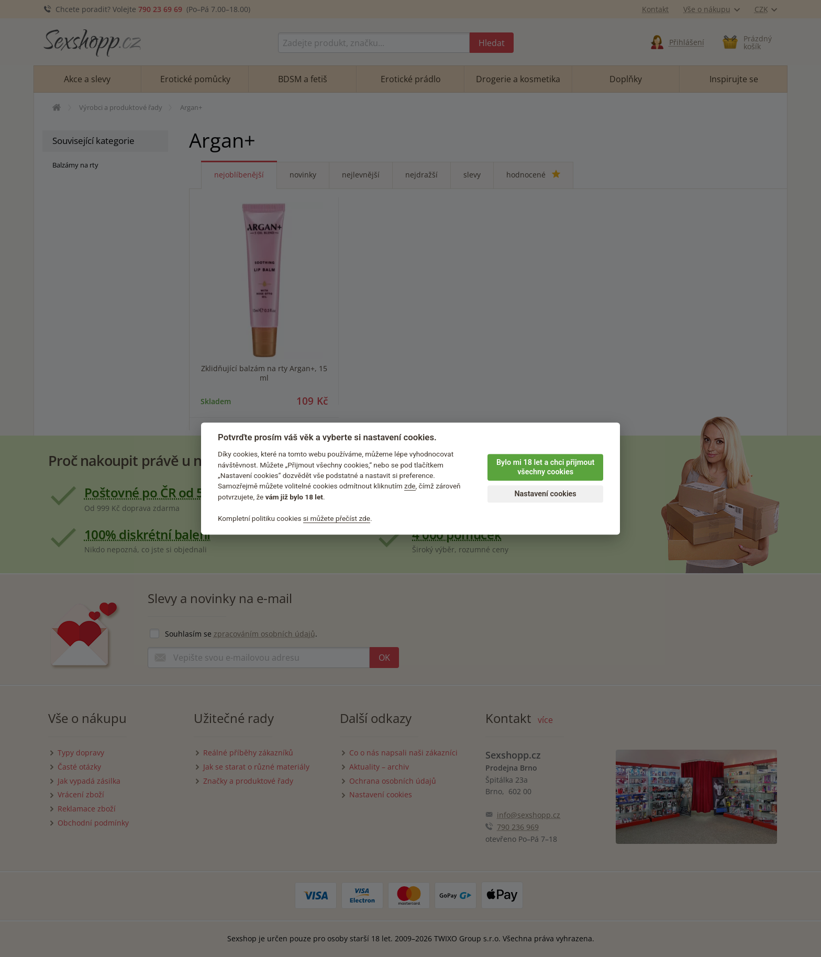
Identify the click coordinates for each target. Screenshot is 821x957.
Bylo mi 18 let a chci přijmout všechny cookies (545, 467)
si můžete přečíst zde (336, 518)
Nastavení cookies (545, 493)
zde (410, 486)
